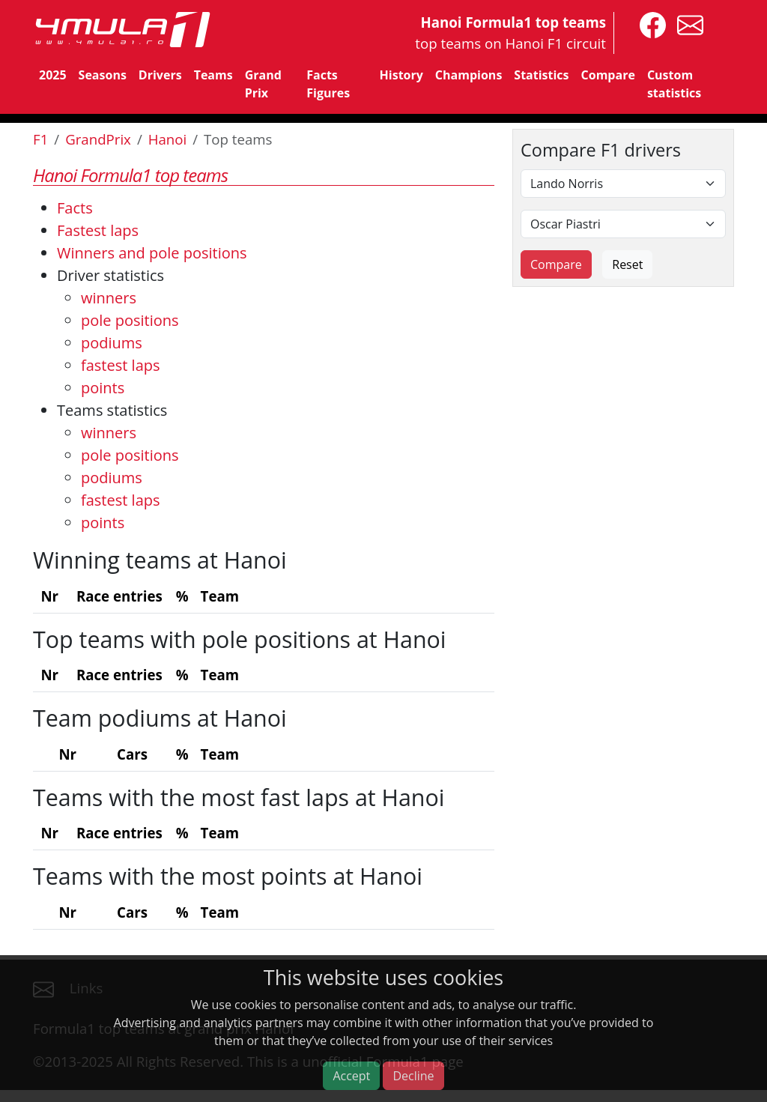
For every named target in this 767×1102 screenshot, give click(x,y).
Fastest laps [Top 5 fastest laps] (98, 230)
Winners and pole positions (152, 253)
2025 (53, 75)
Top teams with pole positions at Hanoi (239, 639)
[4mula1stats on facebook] (649, 23)
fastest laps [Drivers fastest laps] (120, 365)
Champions (468, 75)
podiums (111, 343)
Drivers (160, 75)
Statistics (541, 75)
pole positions (130, 320)
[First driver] (623, 183)
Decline (413, 1076)
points (102, 388)
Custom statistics (674, 84)
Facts (75, 208)
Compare (608, 75)
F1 (40, 139)
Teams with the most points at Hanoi (227, 875)
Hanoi (167, 139)
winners (108, 298)
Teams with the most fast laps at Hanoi (238, 797)
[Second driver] (623, 224)
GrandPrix (98, 139)
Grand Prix (263, 84)
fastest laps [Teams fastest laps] (120, 500)
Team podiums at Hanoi (160, 717)
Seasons (103, 75)
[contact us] (686, 23)
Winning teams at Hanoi (160, 559)
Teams (213, 75)
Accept (351, 1076)
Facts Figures (328, 84)
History (401, 75)
